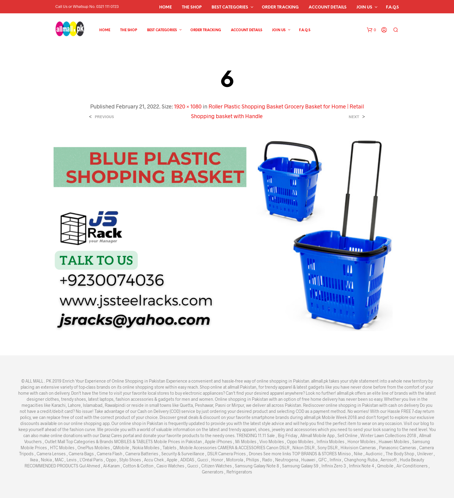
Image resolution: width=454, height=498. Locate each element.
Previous (104, 117)
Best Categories (230, 7)
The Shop (192, 7)
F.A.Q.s (392, 7)
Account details (328, 7)
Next (354, 117)
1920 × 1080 (188, 106)
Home (165, 7)
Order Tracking (280, 7)
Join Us (364, 7)
